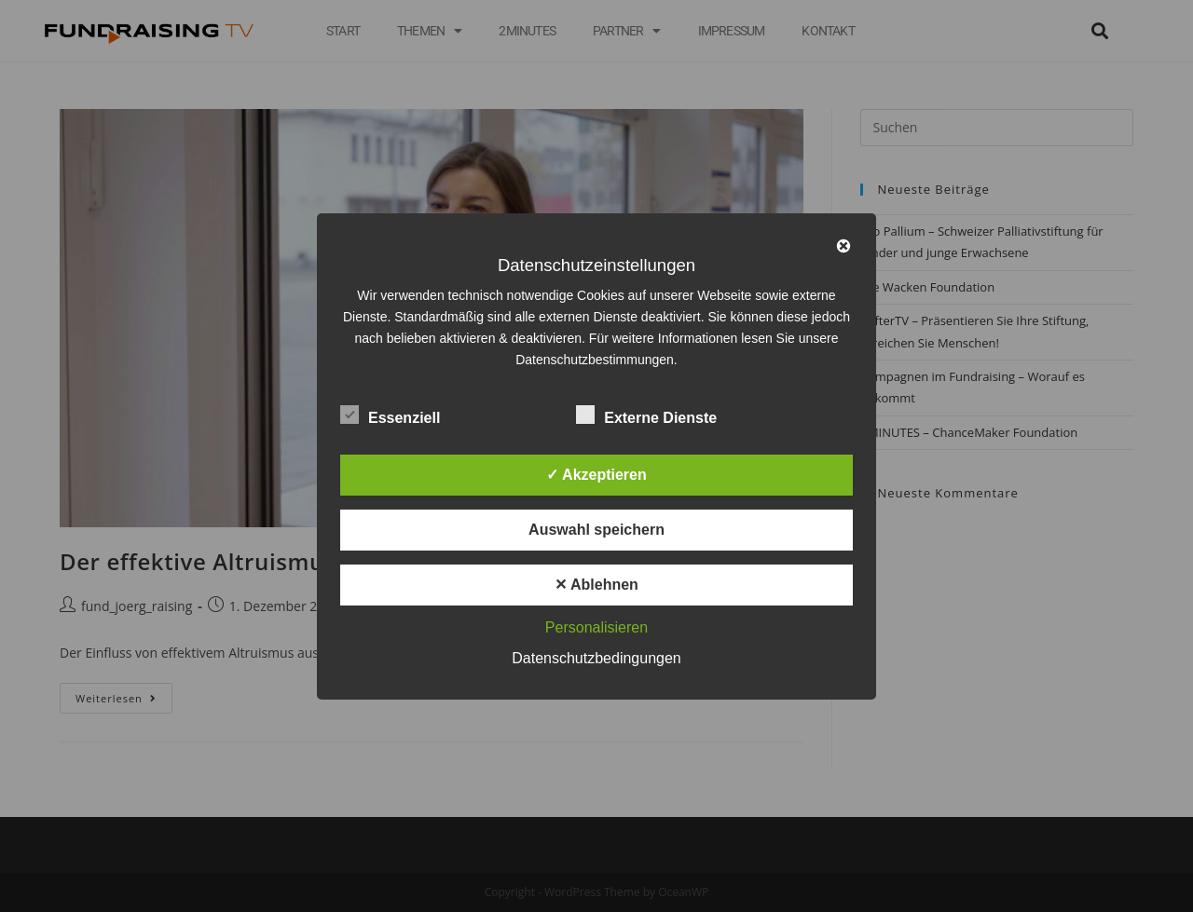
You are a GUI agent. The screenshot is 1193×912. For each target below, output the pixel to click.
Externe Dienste (646, 414)
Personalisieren (596, 627)
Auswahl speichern (596, 530)
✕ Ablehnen (596, 584)
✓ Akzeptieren (596, 475)
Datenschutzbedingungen (596, 658)
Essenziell (390, 414)
